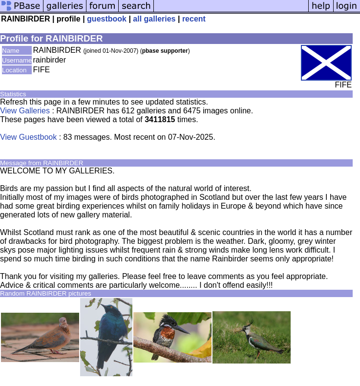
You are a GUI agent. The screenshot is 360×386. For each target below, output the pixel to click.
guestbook (107, 19)
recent (194, 19)
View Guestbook (28, 137)
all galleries (154, 19)
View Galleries (25, 111)
